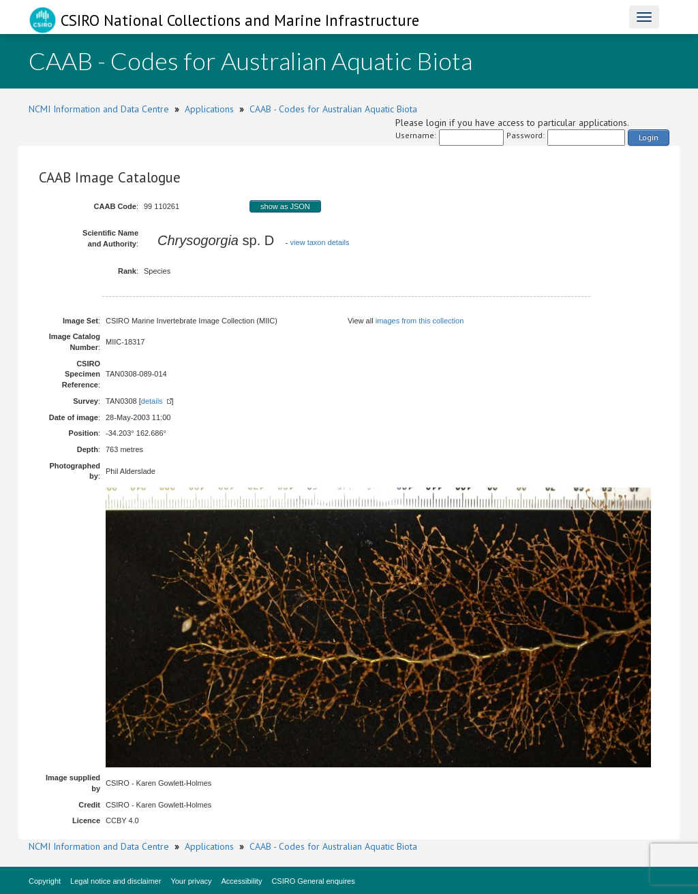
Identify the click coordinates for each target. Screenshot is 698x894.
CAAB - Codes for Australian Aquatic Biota (333, 109)
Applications (209, 109)
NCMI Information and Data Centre (99, 109)
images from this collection (420, 321)
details (152, 401)
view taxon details (320, 242)
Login (648, 137)
